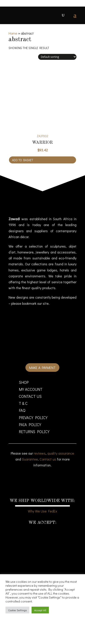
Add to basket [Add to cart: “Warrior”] (22, 160)
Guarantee (30, 459)
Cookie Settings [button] (17, 610)
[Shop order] (57, 57)
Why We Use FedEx (42, 511)
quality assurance (60, 453)
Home (13, 33)
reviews (40, 453)
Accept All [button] (40, 610)
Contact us (48, 459)
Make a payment (42, 367)
